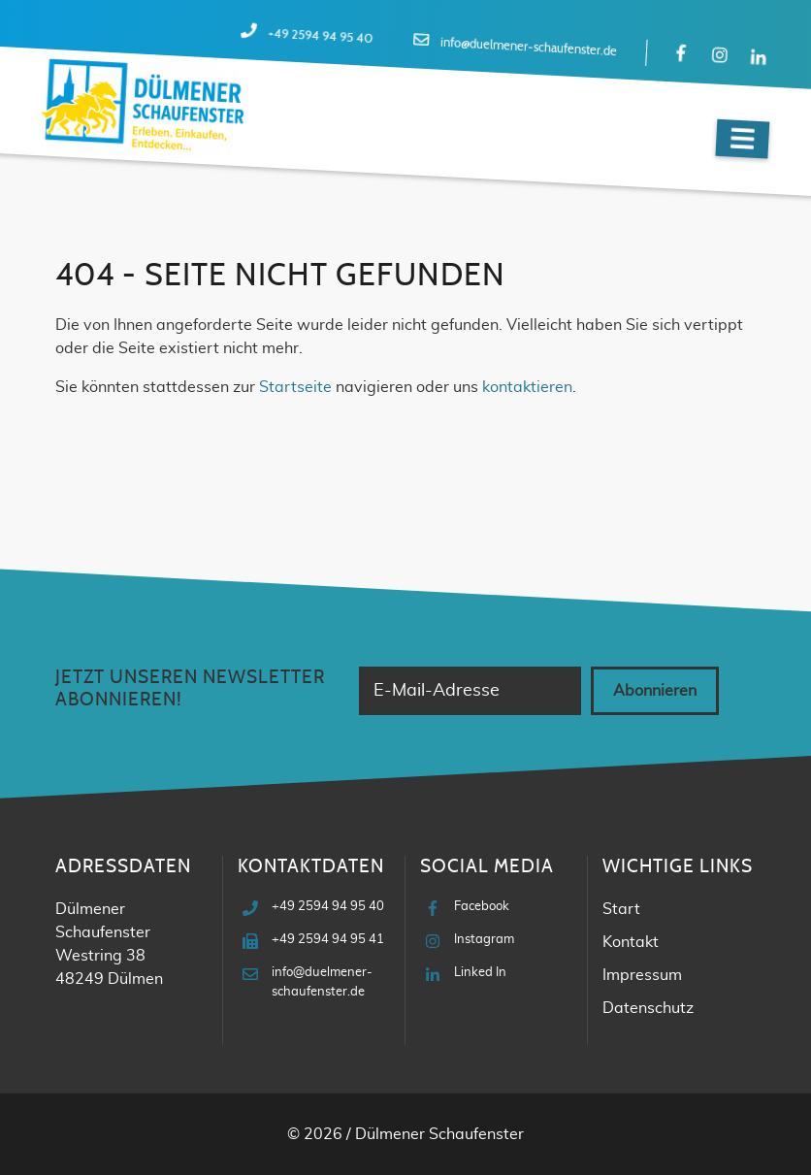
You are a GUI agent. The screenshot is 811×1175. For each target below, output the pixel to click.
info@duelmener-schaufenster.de (528, 48)
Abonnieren (655, 691)
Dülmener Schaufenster (439, 1134)
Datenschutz (648, 1008)
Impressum (642, 975)
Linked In (480, 972)
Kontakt (630, 942)
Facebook (481, 906)
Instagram (484, 939)
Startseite (295, 387)
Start (621, 909)
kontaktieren (527, 387)
